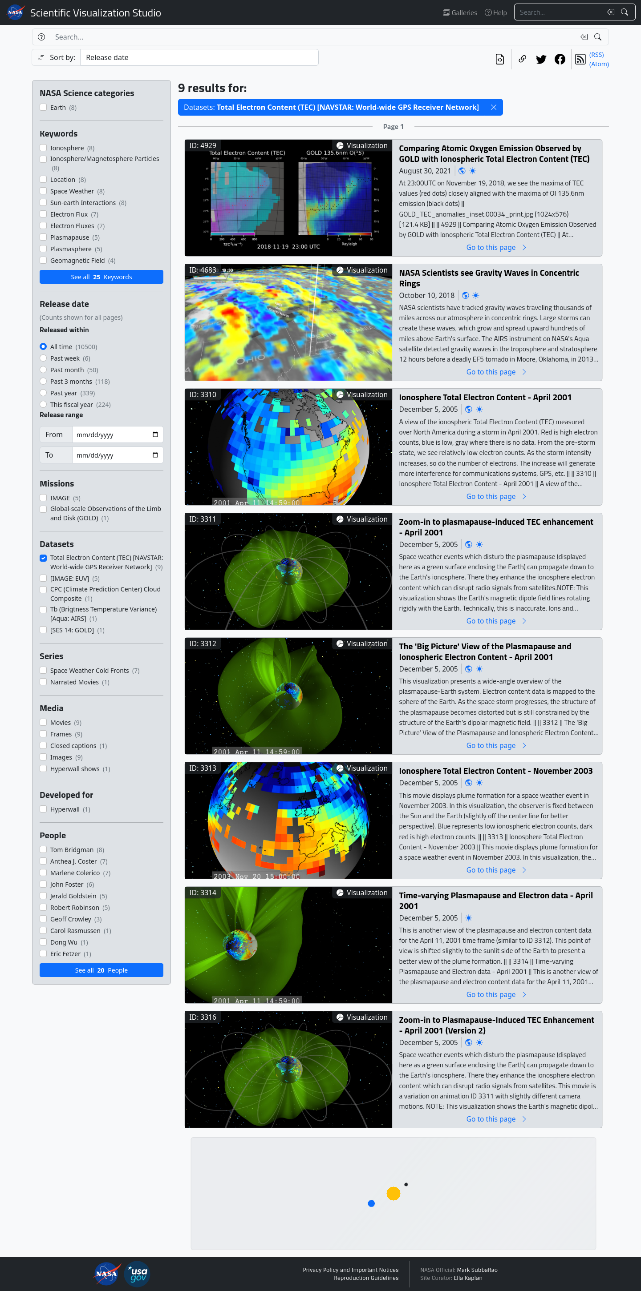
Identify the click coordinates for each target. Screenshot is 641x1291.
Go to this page (497, 247)
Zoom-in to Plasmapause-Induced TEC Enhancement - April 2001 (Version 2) (497, 1024)
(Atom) (599, 64)
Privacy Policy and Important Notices (350, 1270)
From (54, 434)
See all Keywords (101, 277)
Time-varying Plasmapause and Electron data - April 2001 (496, 900)
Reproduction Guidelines (366, 1278)
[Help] (41, 36)
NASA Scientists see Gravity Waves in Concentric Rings (489, 277)
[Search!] (626, 12)
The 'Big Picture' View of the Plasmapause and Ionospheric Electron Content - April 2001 (485, 651)
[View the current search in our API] (499, 59)
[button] (493, 107)
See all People (101, 970)
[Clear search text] (609, 12)
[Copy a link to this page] (522, 59)
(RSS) (596, 54)
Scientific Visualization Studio (95, 12)
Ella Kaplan (468, 1278)
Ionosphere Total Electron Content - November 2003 (496, 770)
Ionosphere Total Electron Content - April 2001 (485, 397)
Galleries (460, 12)
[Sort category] (199, 57)
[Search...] (558, 12)
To (49, 455)
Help (496, 12)
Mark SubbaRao (477, 1270)
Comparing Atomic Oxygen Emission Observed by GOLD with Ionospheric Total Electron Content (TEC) (494, 153)
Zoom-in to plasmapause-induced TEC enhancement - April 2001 (496, 526)
